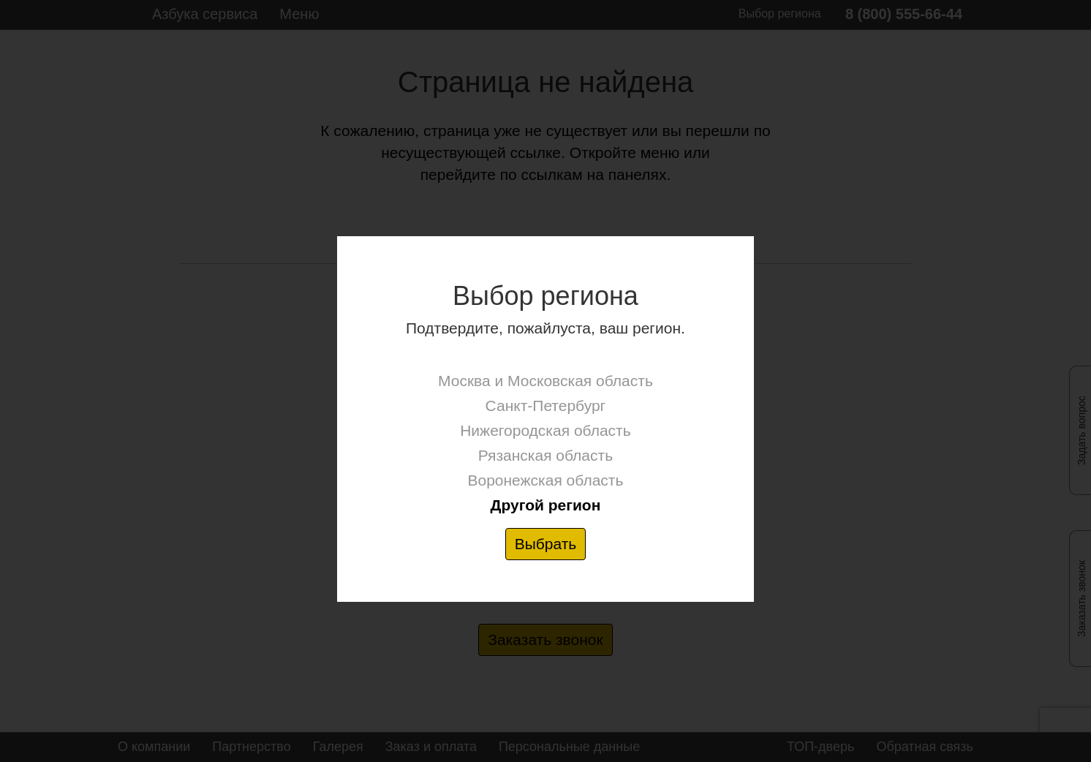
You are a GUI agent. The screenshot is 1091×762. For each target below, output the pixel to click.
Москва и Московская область (545, 380)
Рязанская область (545, 455)
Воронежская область (545, 480)
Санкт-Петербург (546, 405)
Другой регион (545, 505)
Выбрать (546, 543)
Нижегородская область (545, 430)
